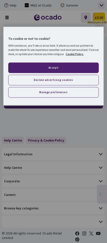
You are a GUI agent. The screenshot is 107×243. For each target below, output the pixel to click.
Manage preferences (53, 92)
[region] (53, 66)
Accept (53, 67)
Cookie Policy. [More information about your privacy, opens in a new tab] (75, 54)
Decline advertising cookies (53, 80)
